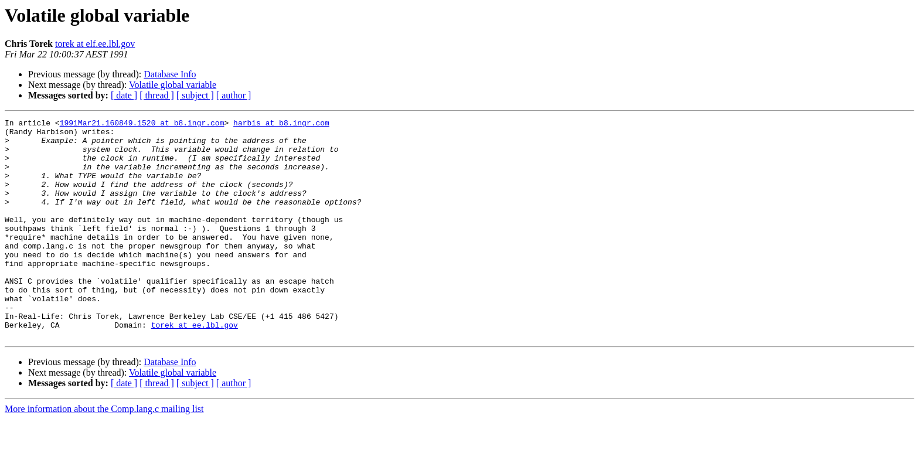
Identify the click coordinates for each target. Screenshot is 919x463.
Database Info (170, 74)
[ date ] (124, 95)
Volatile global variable (172, 85)
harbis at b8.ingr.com (281, 124)
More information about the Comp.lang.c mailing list (104, 453)
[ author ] (233, 95)
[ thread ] (156, 95)
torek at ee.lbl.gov (194, 367)
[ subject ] (195, 95)
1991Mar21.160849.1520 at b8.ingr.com (142, 124)
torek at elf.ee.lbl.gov (95, 44)
